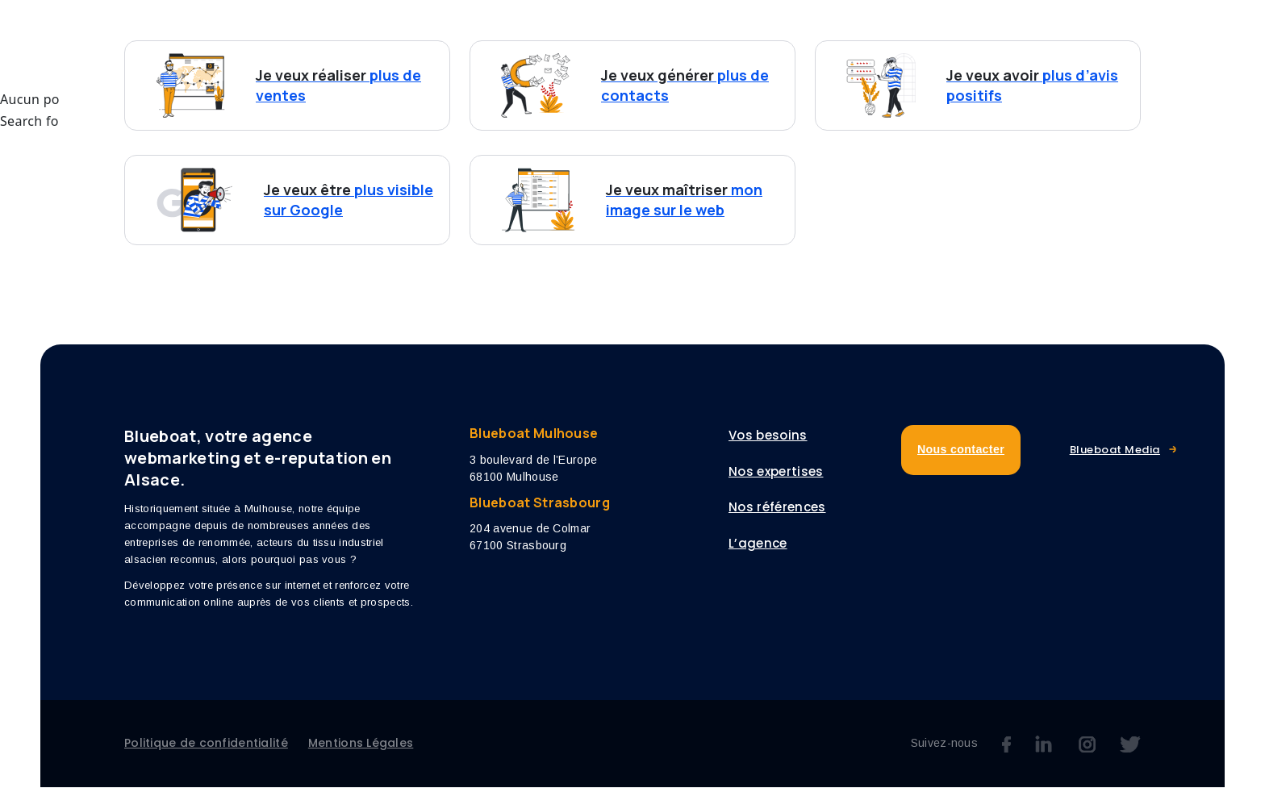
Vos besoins (509, 45)
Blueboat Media (1115, 451)
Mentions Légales (360, 744)
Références (769, 45)
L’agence (872, 45)
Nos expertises (649, 45)
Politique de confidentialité (206, 744)
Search (290, 122)
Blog (954, 45)
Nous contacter (1073, 44)
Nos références (777, 508)
